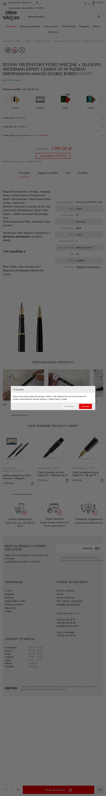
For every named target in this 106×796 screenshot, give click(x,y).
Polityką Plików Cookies (57, 399)
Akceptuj (85, 406)
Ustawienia (68, 406)
